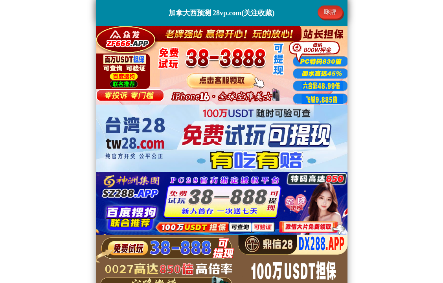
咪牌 (330, 12)
